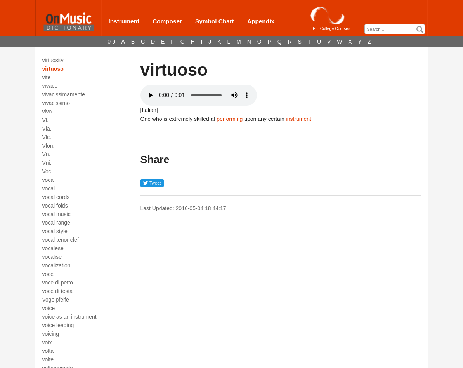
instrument (298, 119)
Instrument (124, 21)
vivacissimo (56, 103)
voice (48, 308)
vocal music (56, 214)
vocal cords (56, 197)
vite (46, 77)
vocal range (56, 223)
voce (48, 274)
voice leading (58, 325)
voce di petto (57, 282)
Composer (167, 21)
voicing (50, 334)
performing (230, 119)
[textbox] (397, 29)
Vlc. (46, 137)
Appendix (260, 21)
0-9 (111, 41)
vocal (48, 188)
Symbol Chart (214, 21)
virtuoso (53, 69)
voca (48, 180)
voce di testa (57, 291)
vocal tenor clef (60, 240)
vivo (47, 111)
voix (47, 342)
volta (48, 351)
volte (48, 359)
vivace (50, 86)
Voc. (47, 171)
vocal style (55, 231)
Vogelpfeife (55, 299)
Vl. (45, 120)
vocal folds (55, 205)
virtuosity (53, 60)
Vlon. (48, 146)
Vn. (46, 154)
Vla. (47, 129)
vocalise (52, 257)
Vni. (47, 163)
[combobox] (394, 29)
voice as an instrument (69, 317)
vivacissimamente (63, 94)
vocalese (53, 248)
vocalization (56, 265)
